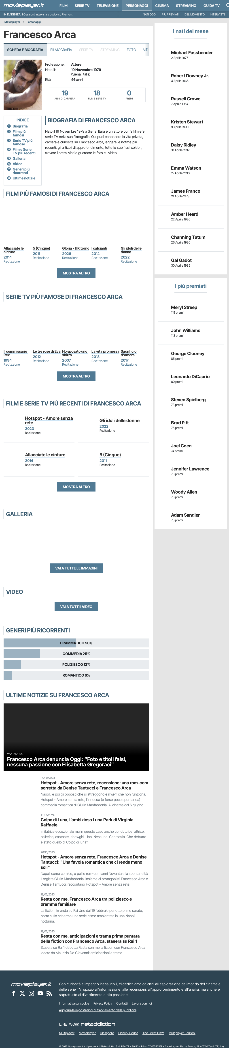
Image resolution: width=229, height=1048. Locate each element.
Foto (131, 49)
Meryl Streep (184, 307)
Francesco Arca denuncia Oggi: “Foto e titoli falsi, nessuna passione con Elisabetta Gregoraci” (67, 762)
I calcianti (99, 248)
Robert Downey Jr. (190, 75)
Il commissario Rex (16, 353)
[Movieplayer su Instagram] (31, 993)
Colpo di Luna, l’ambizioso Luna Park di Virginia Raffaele (87, 822)
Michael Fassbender (192, 52)
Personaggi (34, 22)
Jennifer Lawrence (190, 469)
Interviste (217, 14)
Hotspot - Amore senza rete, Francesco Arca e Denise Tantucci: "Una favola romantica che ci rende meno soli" (94, 862)
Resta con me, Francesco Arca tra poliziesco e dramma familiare (86, 901)
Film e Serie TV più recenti (24, 151)
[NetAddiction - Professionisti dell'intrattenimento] (98, 1024)
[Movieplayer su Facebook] (13, 993)
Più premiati (170, 14)
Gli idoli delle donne (131, 250)
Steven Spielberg (188, 399)
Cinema (162, 5)
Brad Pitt (180, 422)
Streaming (186, 5)
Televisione (108, 5)
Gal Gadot (181, 260)
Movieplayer (12, 22)
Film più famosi (19, 133)
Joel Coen (181, 446)
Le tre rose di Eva (47, 351)
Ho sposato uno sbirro (75, 353)
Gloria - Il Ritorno (75, 248)
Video (148, 49)
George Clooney (187, 353)
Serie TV (82, 5)
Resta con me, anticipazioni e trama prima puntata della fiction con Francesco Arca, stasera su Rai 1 (90, 938)
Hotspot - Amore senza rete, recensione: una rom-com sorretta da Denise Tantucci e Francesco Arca (94, 785)
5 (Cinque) (41, 248)
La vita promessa (105, 351)
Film (63, 5)
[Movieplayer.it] (23, 5)
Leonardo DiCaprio (190, 376)
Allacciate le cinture (14, 250)
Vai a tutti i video (76, 606)
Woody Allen (184, 492)
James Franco (185, 191)
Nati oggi (149, 14)
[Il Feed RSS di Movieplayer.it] (49, 993)
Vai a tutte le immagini (76, 568)
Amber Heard (184, 214)
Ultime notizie (24, 178)
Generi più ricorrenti (21, 171)
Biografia (20, 126)
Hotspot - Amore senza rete (49, 420)
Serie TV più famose (22, 142)
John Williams (185, 330)
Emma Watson (186, 168)
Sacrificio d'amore (129, 353)
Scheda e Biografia (25, 49)
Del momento (194, 14)
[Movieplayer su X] (22, 993)
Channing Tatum (188, 237)
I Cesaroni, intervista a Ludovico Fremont (47, 14)
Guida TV (212, 5)
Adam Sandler (185, 515)
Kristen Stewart (187, 122)
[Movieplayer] (31, 984)
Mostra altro (76, 273)
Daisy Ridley (183, 145)
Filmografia (61, 49)
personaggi (137, 5)
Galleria (19, 158)
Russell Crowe (185, 98)
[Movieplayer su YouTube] (40, 993)
